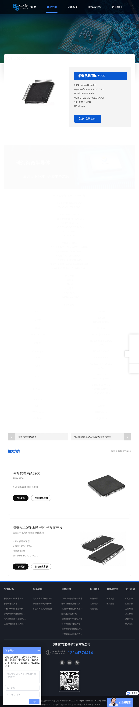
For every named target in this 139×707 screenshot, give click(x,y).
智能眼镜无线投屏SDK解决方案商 (47, 607)
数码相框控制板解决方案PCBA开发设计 (78, 607)
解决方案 (52, 7)
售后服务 (110, 607)
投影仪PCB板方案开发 (13, 602)
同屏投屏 (94, 607)
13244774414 (80, 656)
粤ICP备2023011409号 (104, 704)
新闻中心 (129, 622)
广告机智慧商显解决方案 (71, 602)
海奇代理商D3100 (108, 430)
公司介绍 (129, 602)
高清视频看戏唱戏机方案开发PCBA (76, 633)
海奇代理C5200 (87, 430)
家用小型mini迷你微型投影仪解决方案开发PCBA (24, 617)
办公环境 (129, 612)
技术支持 (110, 602)
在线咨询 (90, 118)
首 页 (99, 59)
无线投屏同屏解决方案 (42, 602)
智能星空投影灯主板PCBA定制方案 (19, 622)
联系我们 (129, 628)
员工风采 (129, 617)
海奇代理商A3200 (26, 477)
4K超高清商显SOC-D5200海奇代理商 (102, 440)
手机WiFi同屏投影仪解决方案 (16, 612)
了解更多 (20, 501)
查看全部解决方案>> (121, 454)
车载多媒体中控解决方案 (71, 622)
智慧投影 (94, 602)
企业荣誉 (129, 607)
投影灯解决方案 (11, 607)
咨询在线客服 (41, 501)
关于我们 (116, 7)
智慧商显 (94, 612)
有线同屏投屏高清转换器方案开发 (47, 612)
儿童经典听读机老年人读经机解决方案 (77, 638)
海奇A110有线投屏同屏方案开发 (38, 531)
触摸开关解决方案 (69, 617)
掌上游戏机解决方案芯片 (71, 612)
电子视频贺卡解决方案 (71, 628)
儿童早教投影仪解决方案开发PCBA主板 (21, 628)
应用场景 (73, 7)
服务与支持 (94, 7)
